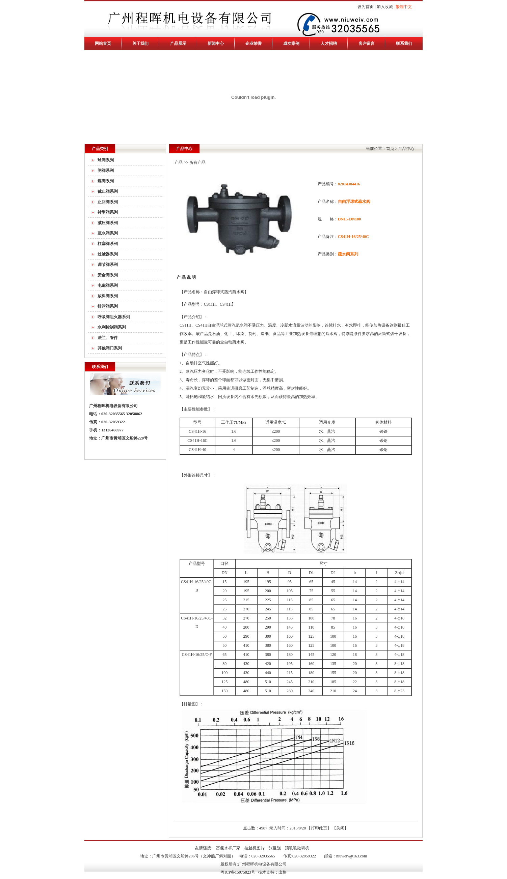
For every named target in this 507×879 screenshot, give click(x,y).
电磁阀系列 (108, 285)
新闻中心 (216, 43)
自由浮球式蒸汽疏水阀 (227, 325)
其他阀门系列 (110, 348)
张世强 (275, 848)
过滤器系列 (108, 254)
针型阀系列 (108, 212)
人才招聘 (329, 43)
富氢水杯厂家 (228, 848)
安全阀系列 (108, 275)
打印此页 (319, 828)
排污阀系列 (108, 306)
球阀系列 (106, 160)
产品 (179, 162)
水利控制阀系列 (112, 327)
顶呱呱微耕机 (297, 848)
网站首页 (103, 43)
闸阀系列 (106, 170)
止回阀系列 (108, 202)
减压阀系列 (108, 222)
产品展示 (178, 43)
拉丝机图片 (254, 848)
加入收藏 (385, 6)
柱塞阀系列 (108, 243)
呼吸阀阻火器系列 (114, 316)
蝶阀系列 (106, 181)
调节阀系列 (108, 264)
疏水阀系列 (108, 233)
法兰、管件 (108, 337)
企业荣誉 (253, 43)
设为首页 (365, 6)
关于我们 (140, 43)
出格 (282, 872)
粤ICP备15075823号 (237, 872)
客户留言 (366, 43)
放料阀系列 (108, 296)
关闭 (340, 828)
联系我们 (404, 43)
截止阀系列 (108, 191)
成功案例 (291, 43)
